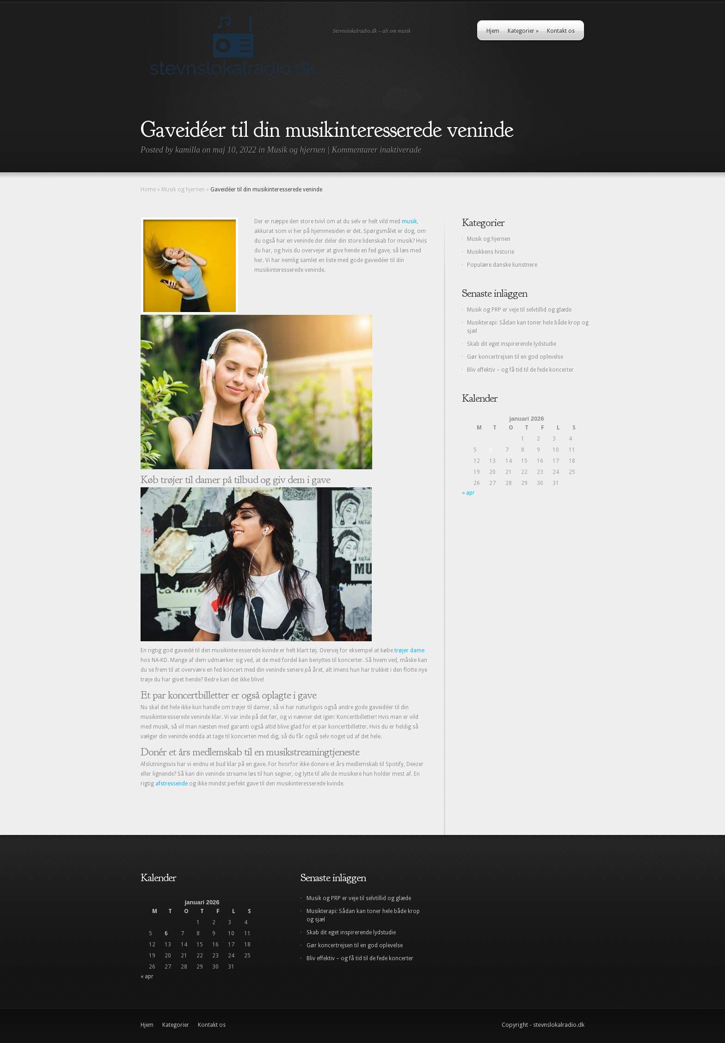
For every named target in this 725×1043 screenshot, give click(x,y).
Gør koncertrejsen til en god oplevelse (515, 357)
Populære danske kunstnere (502, 265)
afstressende (171, 783)
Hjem (492, 31)
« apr (468, 493)
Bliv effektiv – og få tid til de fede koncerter (520, 370)
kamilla (187, 149)
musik (409, 221)
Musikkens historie (490, 252)
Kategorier (523, 31)
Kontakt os (561, 31)
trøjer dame (409, 650)
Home (148, 189)
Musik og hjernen (296, 149)
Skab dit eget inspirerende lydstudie (511, 344)
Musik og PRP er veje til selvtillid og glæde (519, 310)
